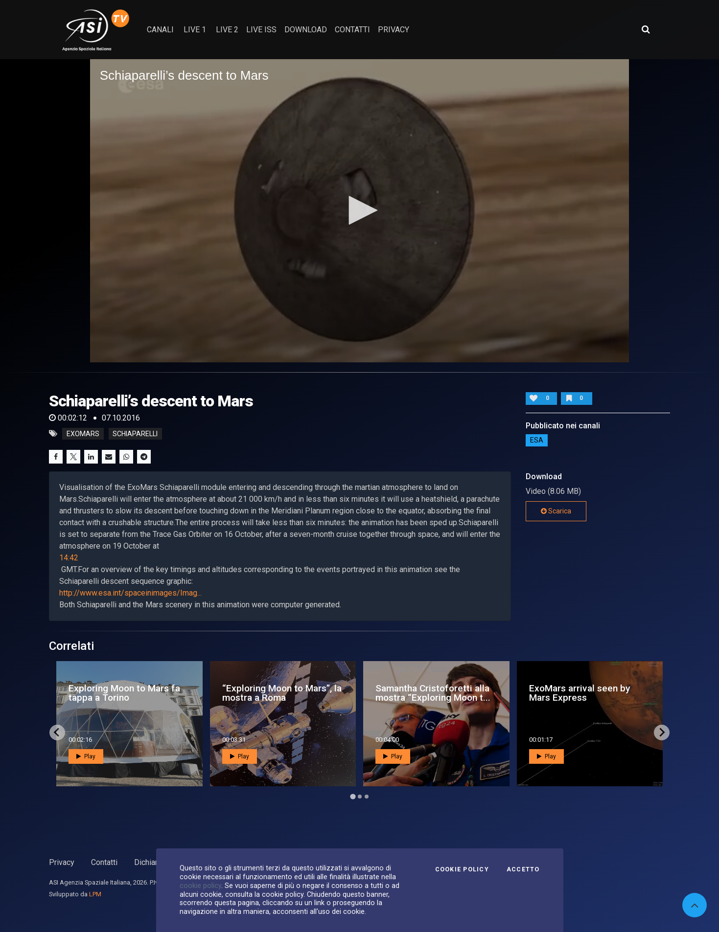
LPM (95, 894)
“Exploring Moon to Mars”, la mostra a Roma (282, 693)
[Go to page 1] (352, 796)
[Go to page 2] (360, 797)
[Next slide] (662, 732)
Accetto (523, 869)
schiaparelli (135, 434)
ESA (536, 440)
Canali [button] (160, 29)
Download (305, 29)
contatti (352, 29)
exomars (83, 434)
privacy (393, 29)
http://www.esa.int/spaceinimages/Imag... (130, 593)
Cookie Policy (462, 869)
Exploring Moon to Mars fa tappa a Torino (124, 693)
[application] (359, 210)
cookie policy (200, 885)
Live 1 (195, 29)
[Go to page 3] (367, 797)
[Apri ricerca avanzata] (645, 29)
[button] (359, 210)
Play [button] (85, 756)
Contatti (104, 862)
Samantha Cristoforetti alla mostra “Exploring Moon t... (432, 693)
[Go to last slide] (57, 732)
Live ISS (261, 29)
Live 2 (227, 29)
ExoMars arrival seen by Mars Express (579, 693)
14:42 (68, 557)
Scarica (556, 511)
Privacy (61, 862)
